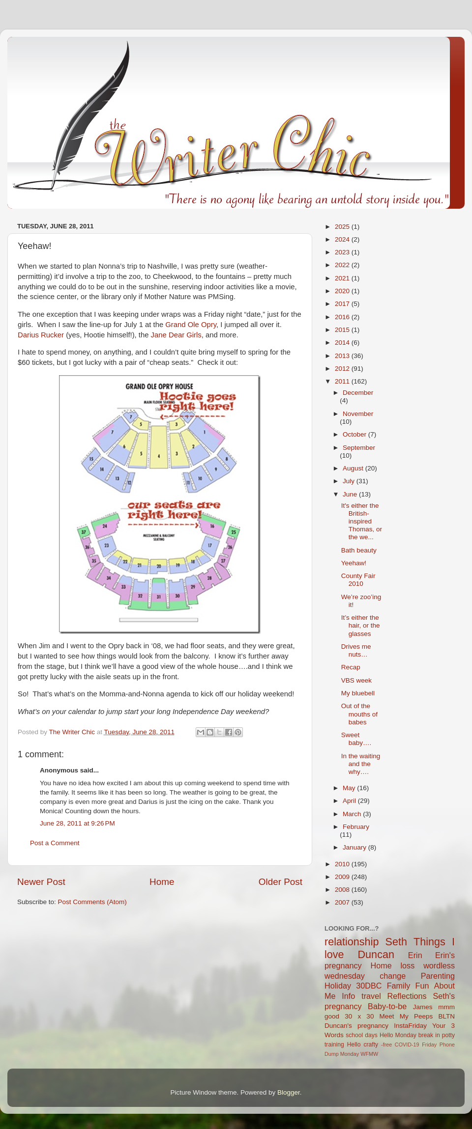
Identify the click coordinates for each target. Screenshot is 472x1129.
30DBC (369, 985)
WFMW (369, 1054)
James (423, 1007)
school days (362, 1035)
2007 (343, 902)
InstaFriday (410, 1025)
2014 (343, 342)
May (350, 788)
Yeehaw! (353, 563)
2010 (343, 864)
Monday (349, 1054)
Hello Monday (398, 1035)
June (351, 494)
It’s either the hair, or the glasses (360, 625)
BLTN (446, 1016)
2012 (343, 368)
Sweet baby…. (356, 738)
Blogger (288, 1092)
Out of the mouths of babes (359, 713)
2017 (343, 303)
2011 (343, 381)
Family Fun (408, 985)
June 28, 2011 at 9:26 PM (77, 823)
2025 (343, 226)
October (355, 434)
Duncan (376, 954)
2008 (343, 889)
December (358, 392)
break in (429, 1035)
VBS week (356, 680)
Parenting (438, 975)
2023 (343, 252)
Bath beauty (359, 550)
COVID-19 (407, 1044)
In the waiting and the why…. (361, 763)
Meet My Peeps (406, 1016)
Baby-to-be (387, 1006)
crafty (370, 1044)
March (353, 814)
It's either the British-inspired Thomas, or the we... (361, 521)
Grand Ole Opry (190, 325)
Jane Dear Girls (176, 335)
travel (371, 995)
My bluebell (358, 693)
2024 (343, 239)
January (355, 847)
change (393, 975)
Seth (396, 942)
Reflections (407, 995)
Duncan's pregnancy (356, 1025)
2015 (343, 329)
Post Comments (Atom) (92, 902)
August (354, 468)
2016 (343, 317)
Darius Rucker (41, 335)
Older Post (280, 882)
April (350, 800)
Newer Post (41, 882)
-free (386, 1044)
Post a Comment (55, 843)
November (358, 413)
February (356, 826)
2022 (343, 265)
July (349, 481)
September (359, 447)
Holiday (337, 985)
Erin (415, 955)
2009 (343, 877)
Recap (350, 667)
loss (407, 965)
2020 (343, 291)
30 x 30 (359, 1016)
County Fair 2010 (358, 579)
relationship (351, 942)
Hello (354, 1044)
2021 (343, 278)
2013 (343, 355)
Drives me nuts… (356, 650)
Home (161, 882)
